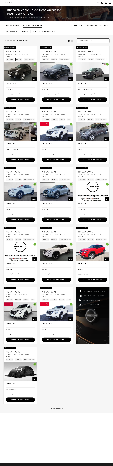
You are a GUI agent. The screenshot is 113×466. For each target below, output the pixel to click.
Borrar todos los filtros (46, 31)
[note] (15, 83)
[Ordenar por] (93, 40)
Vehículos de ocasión (32, 25)
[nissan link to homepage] (7, 3)
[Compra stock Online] (97, 3)
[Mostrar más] (56, 408)
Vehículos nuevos (11, 25)
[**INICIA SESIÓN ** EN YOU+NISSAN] (106, 3)
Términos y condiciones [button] (90, 309)
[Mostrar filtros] (10, 31)
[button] (110, 3)
